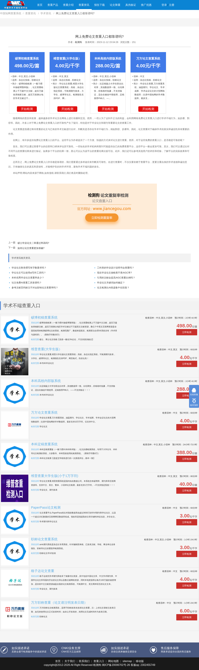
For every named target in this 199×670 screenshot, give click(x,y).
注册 (171, 4)
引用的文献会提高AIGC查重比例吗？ (116, 277)
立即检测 (186, 332)
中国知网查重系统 (10, 13)
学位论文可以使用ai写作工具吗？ (29, 272)
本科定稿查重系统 (44, 444)
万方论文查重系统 (44, 412)
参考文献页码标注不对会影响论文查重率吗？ (35, 287)
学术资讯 (46, 13)
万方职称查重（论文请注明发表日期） (59, 602)
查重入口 (99, 661)
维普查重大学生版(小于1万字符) (54, 476)
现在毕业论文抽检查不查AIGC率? (114, 272)
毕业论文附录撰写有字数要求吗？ (29, 267)
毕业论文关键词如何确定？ (111, 282)
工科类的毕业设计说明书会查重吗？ (115, 267)
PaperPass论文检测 (46, 507)
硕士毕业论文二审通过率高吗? (33, 243)
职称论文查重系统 (44, 539)
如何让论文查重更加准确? (31, 248)
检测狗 (78, 42)
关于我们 (70, 661)
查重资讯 (84, 4)
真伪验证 (130, 4)
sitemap (127, 661)
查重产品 (52, 4)
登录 (164, 4)
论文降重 (115, 4)
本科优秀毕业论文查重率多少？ (28, 277)
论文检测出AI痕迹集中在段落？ (113, 287)
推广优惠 (146, 4)
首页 (39, 4)
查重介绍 (68, 4)
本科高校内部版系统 (46, 381)
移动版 (140, 661)
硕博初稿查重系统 (44, 317)
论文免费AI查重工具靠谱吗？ (27, 282)
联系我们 (84, 661)
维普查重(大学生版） (46, 349)
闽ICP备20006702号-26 (116, 665)
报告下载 (99, 4)
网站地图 (113, 661)
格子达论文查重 (42, 571)
